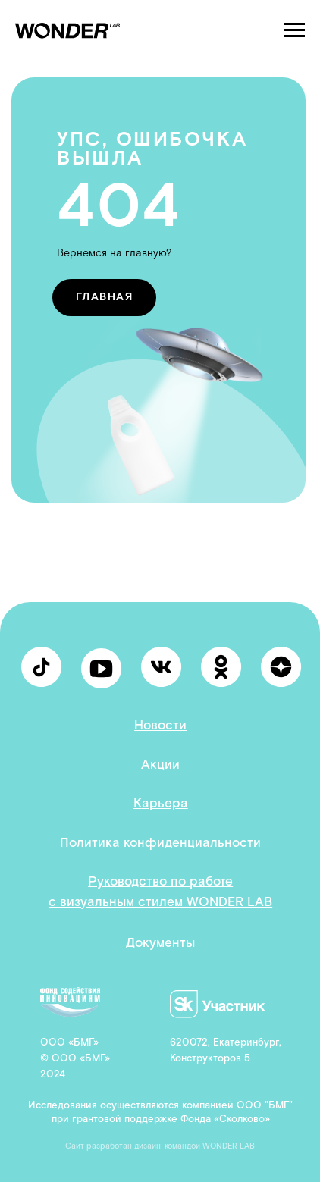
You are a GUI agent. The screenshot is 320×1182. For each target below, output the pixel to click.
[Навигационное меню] (294, 30)
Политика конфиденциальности (160, 843)
